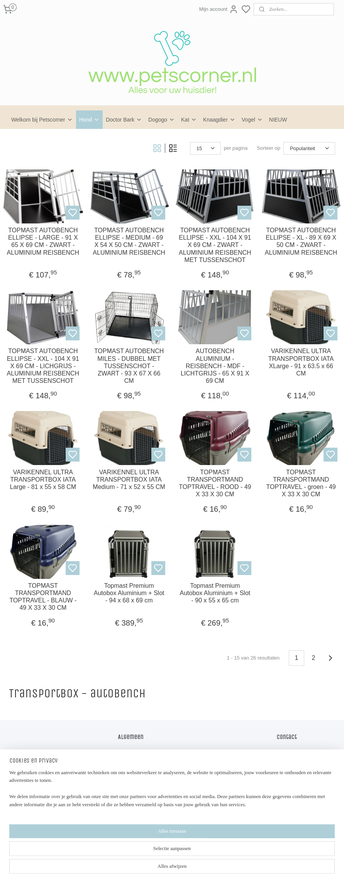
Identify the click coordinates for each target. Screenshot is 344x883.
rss (186, 868)
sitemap (172, 868)
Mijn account (218, 9)
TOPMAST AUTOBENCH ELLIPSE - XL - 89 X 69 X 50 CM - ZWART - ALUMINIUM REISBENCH (301, 241)
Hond (89, 120)
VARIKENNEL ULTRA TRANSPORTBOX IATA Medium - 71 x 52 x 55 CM (129, 479)
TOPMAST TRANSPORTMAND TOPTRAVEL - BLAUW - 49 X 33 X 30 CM (42, 596)
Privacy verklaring (138, 767)
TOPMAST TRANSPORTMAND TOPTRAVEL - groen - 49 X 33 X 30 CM (301, 483)
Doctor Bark (124, 120)
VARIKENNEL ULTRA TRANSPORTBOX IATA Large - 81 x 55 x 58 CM (43, 479)
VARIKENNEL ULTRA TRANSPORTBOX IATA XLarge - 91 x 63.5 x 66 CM (301, 362)
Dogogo (161, 120)
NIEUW (278, 120)
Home (124, 751)
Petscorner (136, 831)
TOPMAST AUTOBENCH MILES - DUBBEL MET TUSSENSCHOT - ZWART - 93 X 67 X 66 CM (129, 366)
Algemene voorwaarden (144, 759)
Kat (189, 120)
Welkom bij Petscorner (42, 120)
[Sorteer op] (309, 148)
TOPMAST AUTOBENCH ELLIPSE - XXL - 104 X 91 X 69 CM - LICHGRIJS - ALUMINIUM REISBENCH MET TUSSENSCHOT (43, 366)
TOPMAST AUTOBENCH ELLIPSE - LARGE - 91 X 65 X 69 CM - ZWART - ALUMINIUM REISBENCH (43, 241)
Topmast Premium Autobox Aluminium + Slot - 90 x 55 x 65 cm (215, 593)
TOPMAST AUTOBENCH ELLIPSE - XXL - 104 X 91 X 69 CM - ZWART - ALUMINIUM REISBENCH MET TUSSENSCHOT (215, 245)
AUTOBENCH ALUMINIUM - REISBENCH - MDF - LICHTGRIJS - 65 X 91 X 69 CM (215, 366)
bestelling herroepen (212, 868)
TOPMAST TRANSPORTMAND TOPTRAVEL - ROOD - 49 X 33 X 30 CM (215, 483)
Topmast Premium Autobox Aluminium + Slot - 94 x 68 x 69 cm (129, 593)
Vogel (252, 120)
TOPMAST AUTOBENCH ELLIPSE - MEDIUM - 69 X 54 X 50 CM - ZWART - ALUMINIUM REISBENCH (129, 241)
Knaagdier (219, 120)
